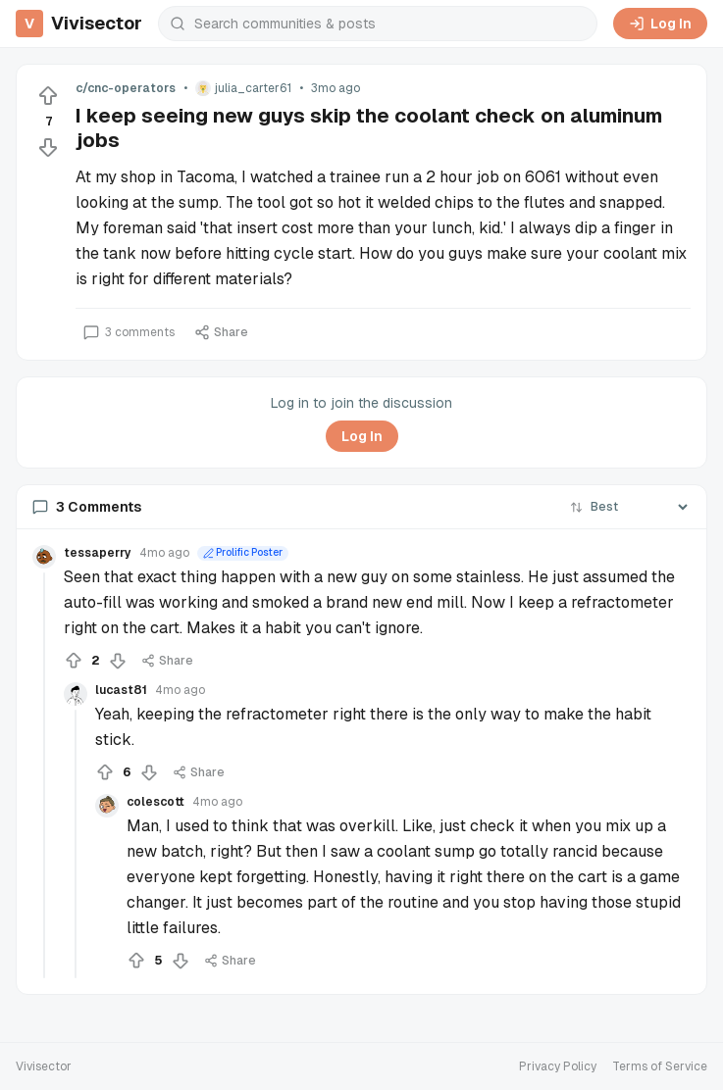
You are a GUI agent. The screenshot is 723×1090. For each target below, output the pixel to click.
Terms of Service (659, 1066)
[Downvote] (48, 147)
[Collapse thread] (44, 775)
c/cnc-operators (126, 88)
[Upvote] (48, 96)
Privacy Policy (557, 1066)
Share (221, 332)
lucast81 (121, 690)
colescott (155, 802)
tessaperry (97, 553)
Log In (660, 23)
